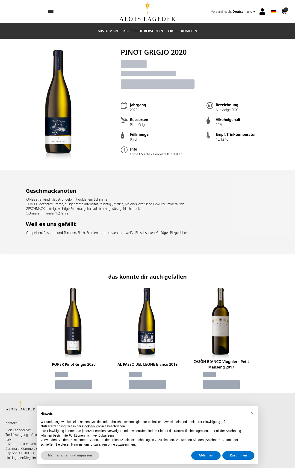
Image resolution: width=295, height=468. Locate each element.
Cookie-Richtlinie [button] (94, 426)
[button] (252, 413)
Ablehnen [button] (206, 455)
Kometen (189, 31)
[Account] (262, 11)
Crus (172, 31)
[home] (147, 11)
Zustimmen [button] (238, 455)
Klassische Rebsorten (143, 31)
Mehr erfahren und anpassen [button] (70, 455)
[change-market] (233, 11)
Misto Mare (108, 31)
